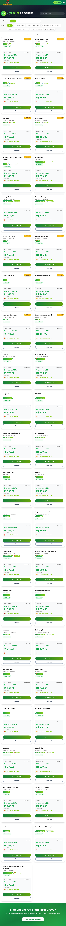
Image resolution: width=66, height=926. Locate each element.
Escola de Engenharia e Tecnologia (18, 29)
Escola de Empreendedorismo (51, 25)
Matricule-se (57, 2)
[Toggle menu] (63, 2)
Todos (13, 21)
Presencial (25, 21)
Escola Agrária (19, 25)
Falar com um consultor (33, 919)
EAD (19, 21)
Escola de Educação (33, 25)
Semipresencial (35, 21)
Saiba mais (16, 71)
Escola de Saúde (36, 29)
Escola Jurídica (49, 29)
